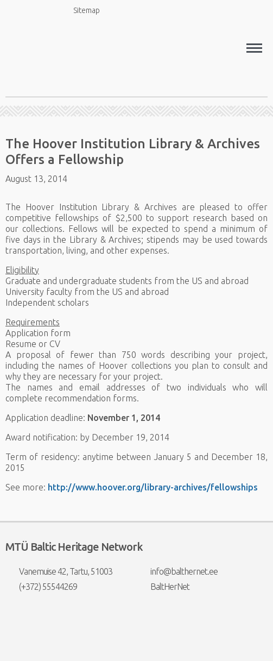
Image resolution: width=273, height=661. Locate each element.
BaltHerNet (163, 586)
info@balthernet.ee (177, 571)
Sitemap (80, 10)
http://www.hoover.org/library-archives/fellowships (153, 487)
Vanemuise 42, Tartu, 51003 (58, 571)
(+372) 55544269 (41, 586)
